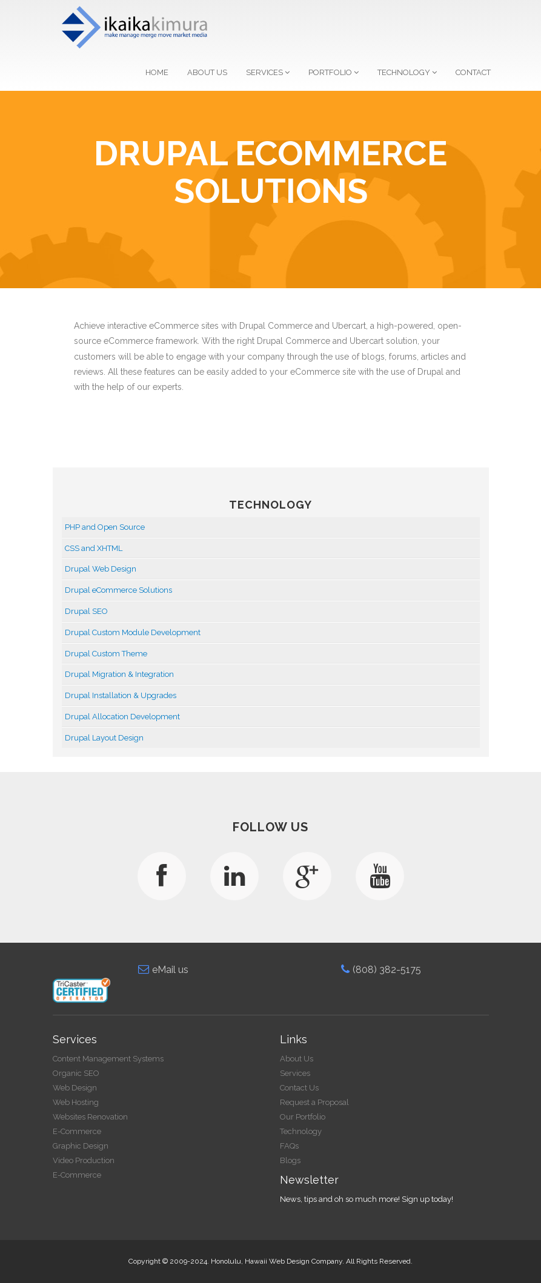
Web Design (75, 1087)
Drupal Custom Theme (106, 653)
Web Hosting (76, 1102)
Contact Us (299, 1087)
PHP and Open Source (105, 527)
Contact (473, 72)
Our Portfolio (302, 1116)
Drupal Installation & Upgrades (120, 695)
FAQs (289, 1145)
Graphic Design (80, 1145)
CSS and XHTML (93, 548)
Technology (407, 72)
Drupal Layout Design (104, 737)
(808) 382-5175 (381, 969)
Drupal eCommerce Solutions (118, 590)
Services (268, 72)
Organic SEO (76, 1073)
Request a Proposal (314, 1102)
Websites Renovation (90, 1116)
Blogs (290, 1160)
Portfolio (333, 72)
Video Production (84, 1160)
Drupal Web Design (100, 568)
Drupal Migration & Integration (119, 674)
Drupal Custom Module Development (133, 632)
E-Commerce (77, 1131)
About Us (207, 72)
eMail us (163, 969)
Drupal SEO (86, 611)
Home (156, 72)
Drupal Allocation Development (122, 716)
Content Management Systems (108, 1058)
